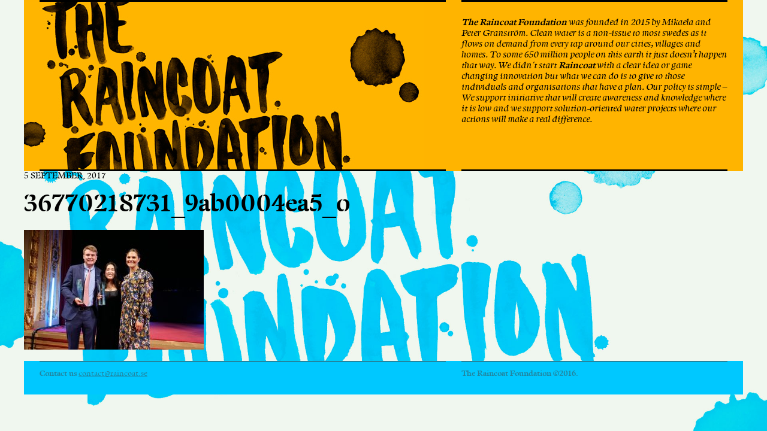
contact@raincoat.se (112, 373)
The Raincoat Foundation (224, 85)
